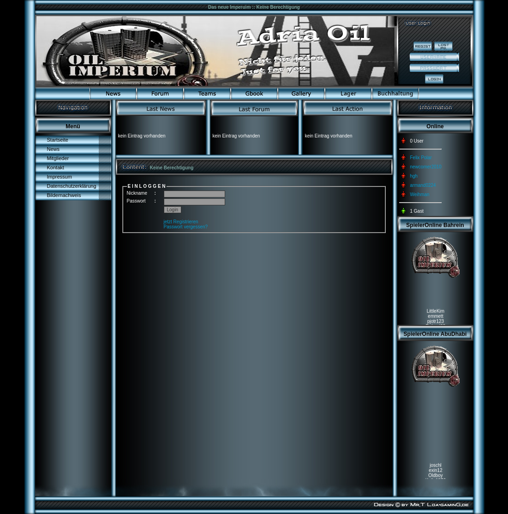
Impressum (59, 176)
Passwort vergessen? (186, 226)
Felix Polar (421, 157)
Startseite (57, 140)
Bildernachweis (64, 195)
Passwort (136, 200)
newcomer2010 (426, 166)
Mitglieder (58, 158)
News (53, 149)
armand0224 (423, 185)
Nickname (137, 193)
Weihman (420, 194)
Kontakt (55, 167)
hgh (414, 176)
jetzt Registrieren (181, 221)
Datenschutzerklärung (71, 186)
